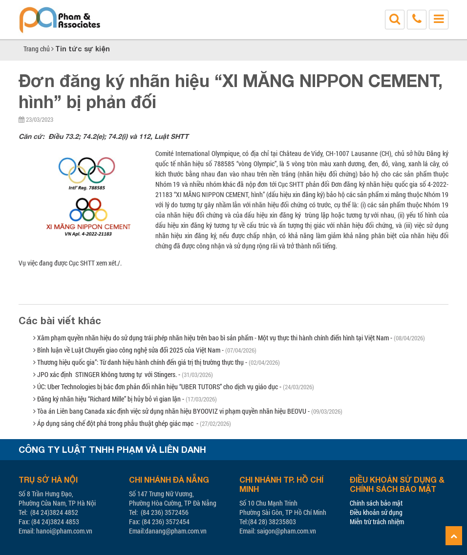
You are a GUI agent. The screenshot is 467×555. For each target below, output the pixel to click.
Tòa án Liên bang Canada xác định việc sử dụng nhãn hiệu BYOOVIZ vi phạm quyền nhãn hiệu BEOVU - (187, 411)
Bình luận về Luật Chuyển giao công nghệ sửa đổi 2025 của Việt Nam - (144, 350)
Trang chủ (36, 48)
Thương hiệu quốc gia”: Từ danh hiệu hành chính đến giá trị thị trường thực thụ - (156, 362)
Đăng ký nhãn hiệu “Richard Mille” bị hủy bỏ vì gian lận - (125, 398)
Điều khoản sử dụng (376, 512)
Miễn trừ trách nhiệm (377, 521)
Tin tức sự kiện (82, 48)
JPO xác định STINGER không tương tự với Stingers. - (123, 374)
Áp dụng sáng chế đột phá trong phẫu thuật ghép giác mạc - (132, 423)
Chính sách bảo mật (376, 503)
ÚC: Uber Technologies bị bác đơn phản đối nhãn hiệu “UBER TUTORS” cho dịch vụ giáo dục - (173, 386)
